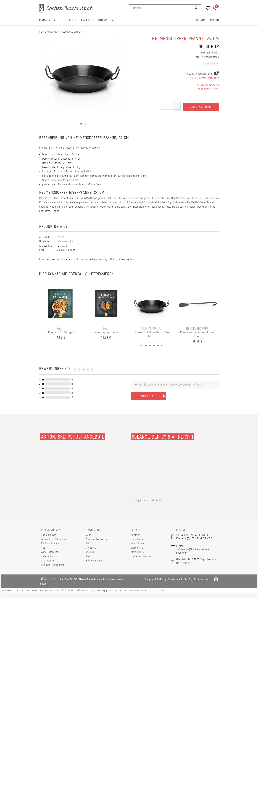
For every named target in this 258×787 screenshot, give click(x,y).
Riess (88, 556)
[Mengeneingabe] (167, 106)
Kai (87, 543)
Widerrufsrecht (49, 552)
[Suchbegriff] (160, 8)
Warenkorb (137, 547)
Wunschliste (137, 543)
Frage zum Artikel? (208, 89)
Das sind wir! (49, 534)
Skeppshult (91, 547)
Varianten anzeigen (152, 345)
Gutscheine (106, 20)
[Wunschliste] (206, 8)
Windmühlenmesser (96, 539)
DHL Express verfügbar (205, 78)
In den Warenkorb (201, 106)
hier (132, 259)
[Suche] (196, 8)
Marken (44, 20)
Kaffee (72, 20)
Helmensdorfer (71, 31)
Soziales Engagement (53, 564)
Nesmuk (89, 552)
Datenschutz (48, 556)
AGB (43, 547)
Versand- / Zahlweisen (54, 539)
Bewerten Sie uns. (141, 556)
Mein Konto (137, 552)
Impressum (47, 560)
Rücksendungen (50, 543)
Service (201, 20)
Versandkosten (210, 56)
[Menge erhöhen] (177, 106)
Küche (58, 20)
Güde (88, 534)
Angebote (88, 20)
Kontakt (135, 534)
